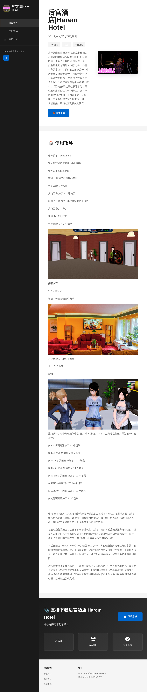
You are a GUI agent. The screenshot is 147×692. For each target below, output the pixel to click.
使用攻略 (48, 678)
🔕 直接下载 (59, 113)
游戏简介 (48, 674)
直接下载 (48, 684)
